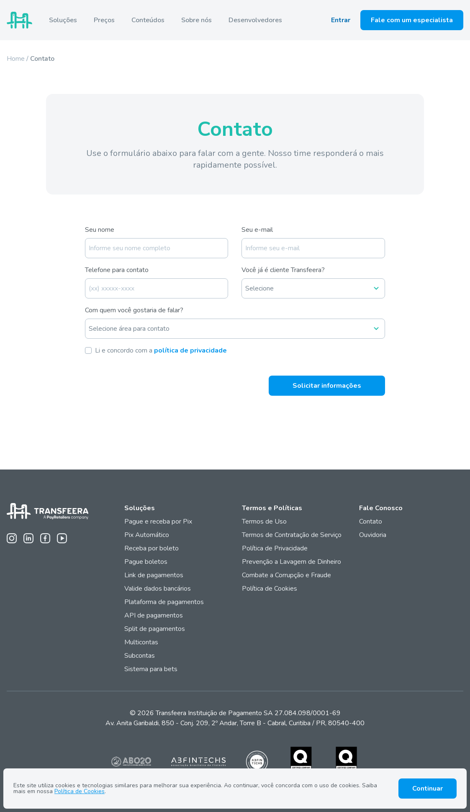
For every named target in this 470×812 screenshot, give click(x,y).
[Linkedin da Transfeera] (28, 538)
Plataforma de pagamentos (164, 602)
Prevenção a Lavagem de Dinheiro (291, 561)
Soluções (63, 20)
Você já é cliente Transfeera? (283, 270)
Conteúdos (147, 20)
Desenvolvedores (255, 20)
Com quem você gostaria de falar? (134, 310)
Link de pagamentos (153, 575)
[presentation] (148, 378)
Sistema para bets (150, 669)
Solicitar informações (327, 385)
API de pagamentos (153, 615)
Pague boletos (145, 561)
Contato (370, 521)
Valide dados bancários (157, 588)
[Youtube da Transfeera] (62, 538)
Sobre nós (196, 20)
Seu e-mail (257, 229)
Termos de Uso (264, 521)
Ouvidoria (372, 535)
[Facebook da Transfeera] (45, 538)
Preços (104, 20)
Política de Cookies (269, 588)
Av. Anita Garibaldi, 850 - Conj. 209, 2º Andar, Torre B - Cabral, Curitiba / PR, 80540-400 (235, 723)
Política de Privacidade (275, 548)
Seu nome (99, 229)
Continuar (427, 788)
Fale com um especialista (412, 20)
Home (16, 58)
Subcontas (140, 655)
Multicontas (141, 642)
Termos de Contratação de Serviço (292, 535)
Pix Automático (146, 535)
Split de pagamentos (154, 628)
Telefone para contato (117, 270)
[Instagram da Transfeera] (12, 538)
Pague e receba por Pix (158, 521)
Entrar (340, 20)
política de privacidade (190, 350)
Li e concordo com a (161, 350)
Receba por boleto (151, 548)
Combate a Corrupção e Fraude (286, 575)
